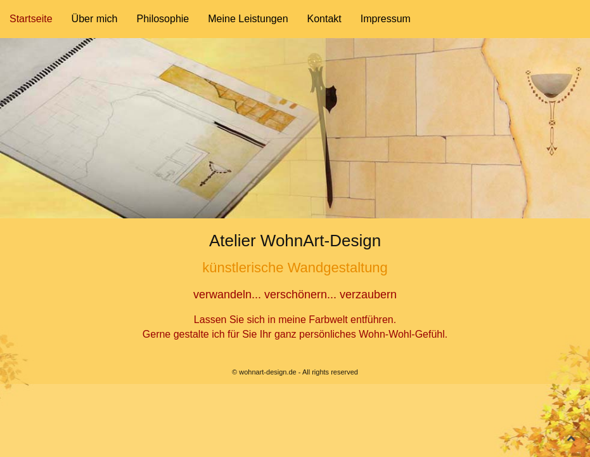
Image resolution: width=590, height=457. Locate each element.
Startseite (31, 18)
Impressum (386, 18)
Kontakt (324, 18)
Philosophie (163, 18)
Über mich (95, 18)
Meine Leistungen (248, 18)
